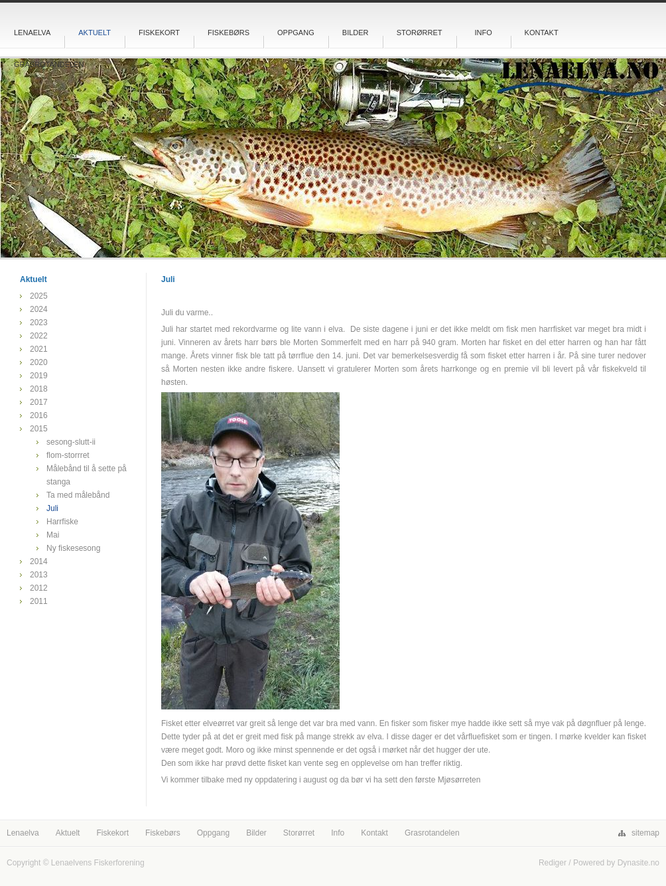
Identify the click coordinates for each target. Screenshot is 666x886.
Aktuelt (94, 33)
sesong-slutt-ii (71, 442)
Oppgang (295, 33)
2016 (39, 415)
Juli (52, 508)
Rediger (552, 862)
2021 (39, 349)
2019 (39, 375)
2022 (39, 335)
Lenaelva (32, 33)
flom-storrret (68, 455)
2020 (39, 362)
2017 (39, 402)
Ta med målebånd (77, 495)
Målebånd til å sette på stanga (86, 475)
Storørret (419, 33)
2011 (39, 601)
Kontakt (542, 33)
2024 (39, 309)
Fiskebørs (228, 33)
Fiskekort (159, 33)
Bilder (355, 33)
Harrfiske (62, 521)
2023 (39, 322)
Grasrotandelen (49, 64)
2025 (39, 296)
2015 (39, 428)
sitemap (645, 833)
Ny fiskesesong (73, 548)
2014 (39, 561)
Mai (52, 535)
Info (483, 33)
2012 (39, 588)
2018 (39, 389)
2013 (39, 574)
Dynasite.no (638, 862)
